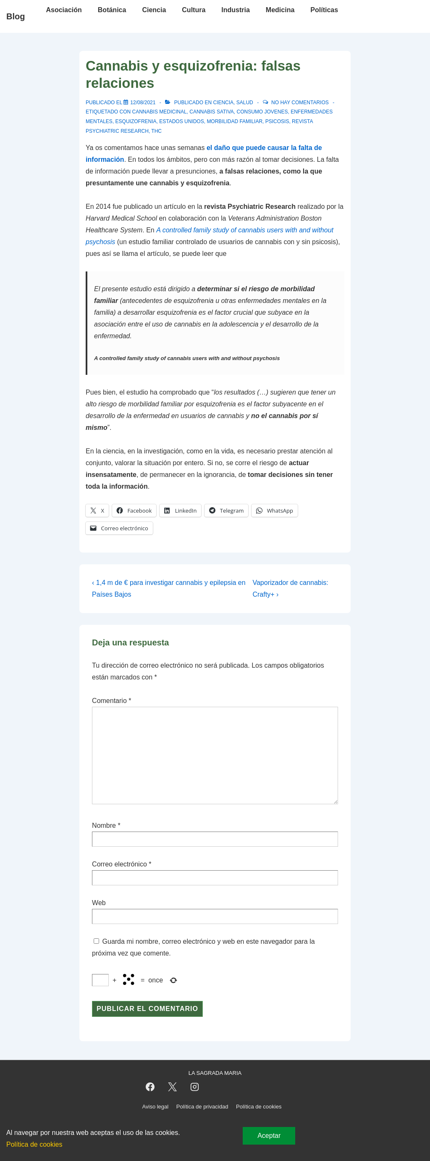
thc (156, 131)
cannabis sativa (211, 112)
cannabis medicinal (159, 112)
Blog (15, 16)
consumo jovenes (262, 112)
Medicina (280, 9)
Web (99, 902)
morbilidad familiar (234, 121)
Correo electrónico (119, 864)
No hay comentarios (300, 102)
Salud (244, 102)
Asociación (63, 9)
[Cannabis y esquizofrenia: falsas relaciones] (142, 102)
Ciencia (154, 9)
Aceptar (269, 1135)
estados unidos (181, 121)
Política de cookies (258, 1106)
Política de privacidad (202, 1106)
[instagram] (194, 1087)
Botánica (112, 9)
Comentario (111, 700)
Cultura (193, 9)
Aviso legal (155, 1106)
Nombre (104, 825)
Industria (235, 9)
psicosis (277, 121)
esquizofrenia (136, 121)
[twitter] (172, 1087)
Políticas (324, 9)
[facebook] (150, 1087)
